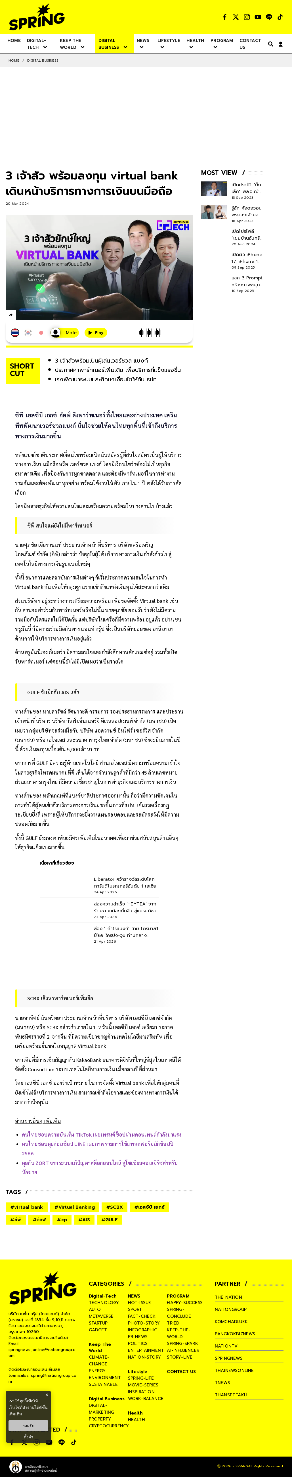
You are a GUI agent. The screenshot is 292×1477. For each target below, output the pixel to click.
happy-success (185, 1303)
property (100, 1419)
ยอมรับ (28, 1425)
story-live (179, 1357)
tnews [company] (222, 1383)
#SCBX (114, 1207)
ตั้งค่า (28, 1437)
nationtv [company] (226, 1346)
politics (138, 1343)
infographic (142, 1330)
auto (95, 1309)
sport (135, 1309)
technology (104, 1303)
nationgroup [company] (231, 1309)
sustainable (103, 1384)
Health (135, 1413)
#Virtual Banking (74, 1207)
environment (105, 1378)
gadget (98, 1330)
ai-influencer (183, 1350)
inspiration (141, 1392)
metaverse (101, 1316)
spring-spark (182, 1343)
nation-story (144, 1357)
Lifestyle (138, 1372)
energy (97, 1371)
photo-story (144, 1323)
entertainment (146, 1350)
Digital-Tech (103, 1296)
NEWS (134, 1296)
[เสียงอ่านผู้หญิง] (65, 333)
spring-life (141, 1378)
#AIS (84, 1219)
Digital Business (42, 60)
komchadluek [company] (231, 1322)
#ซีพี (15, 1219)
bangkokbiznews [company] (235, 1334)
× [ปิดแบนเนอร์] (46, 1394)
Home (14, 60)
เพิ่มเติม (15, 1414)
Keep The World (100, 1347)
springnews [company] (229, 1358)
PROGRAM (178, 1296)
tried (173, 1323)
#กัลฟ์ (39, 1219)
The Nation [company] (228, 1297)
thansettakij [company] (231, 1395)
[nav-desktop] (14, 40)
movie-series (143, 1385)
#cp (62, 1219)
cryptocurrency (109, 1426)
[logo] (37, 17)
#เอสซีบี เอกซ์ (149, 1207)
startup (98, 1323)
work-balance (145, 1399)
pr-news (138, 1337)
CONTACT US (181, 1372)
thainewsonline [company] (234, 1370)
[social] (224, 17)
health (136, 1420)
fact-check (142, 1316)
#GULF (109, 1219)
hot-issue (139, 1303)
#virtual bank (26, 1207)
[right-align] (269, 44)
